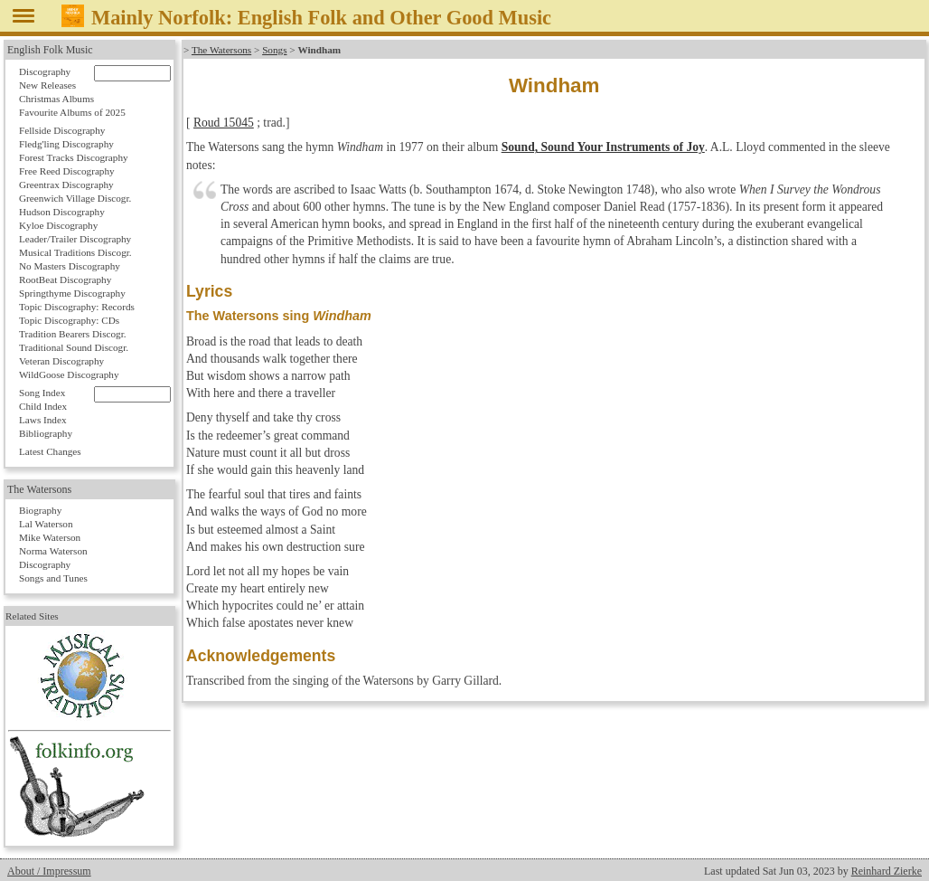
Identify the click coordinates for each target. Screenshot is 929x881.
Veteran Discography (61, 360)
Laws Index (43, 419)
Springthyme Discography (72, 293)
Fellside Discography (62, 130)
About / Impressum (49, 871)
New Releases (47, 85)
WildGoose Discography (68, 374)
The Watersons (221, 49)
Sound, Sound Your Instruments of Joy (603, 147)
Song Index (42, 392)
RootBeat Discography (65, 279)
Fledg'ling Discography (66, 143)
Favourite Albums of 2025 (72, 112)
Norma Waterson (53, 550)
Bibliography (45, 433)
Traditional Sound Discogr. (73, 347)
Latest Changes (50, 451)
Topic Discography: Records (77, 306)
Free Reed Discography (67, 171)
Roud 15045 (223, 122)
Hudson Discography (62, 211)
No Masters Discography (69, 266)
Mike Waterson (49, 537)
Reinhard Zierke (886, 871)
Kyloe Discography (58, 225)
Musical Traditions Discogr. (75, 252)
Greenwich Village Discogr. (75, 198)
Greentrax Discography (66, 184)
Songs (274, 49)
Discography (44, 71)
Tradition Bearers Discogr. (73, 333)
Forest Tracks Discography (73, 157)
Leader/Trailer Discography (75, 238)
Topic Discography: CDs (69, 320)
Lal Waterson (45, 523)
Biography (40, 510)
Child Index (43, 406)
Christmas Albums (56, 98)
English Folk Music (50, 49)
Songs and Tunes (53, 578)
